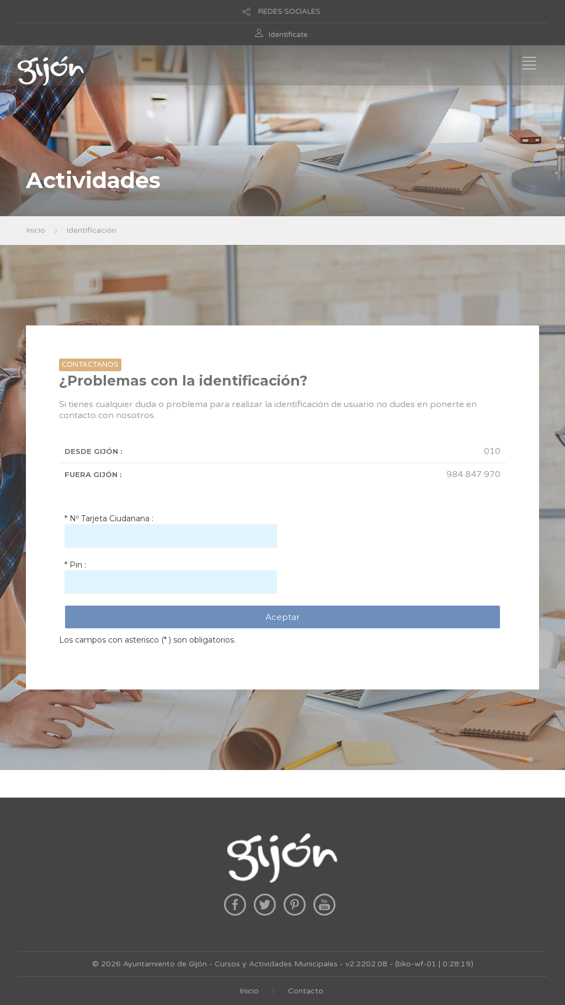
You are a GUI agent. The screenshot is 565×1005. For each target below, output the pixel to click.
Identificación (91, 230)
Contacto (305, 991)
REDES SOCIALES (289, 11)
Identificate (288, 34)
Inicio (35, 230)
